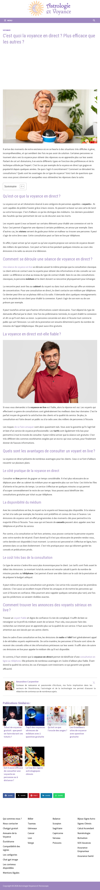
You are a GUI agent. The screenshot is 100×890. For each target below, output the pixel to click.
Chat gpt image (10, 859)
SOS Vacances (84, 842)
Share (9, 795)
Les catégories (10, 854)
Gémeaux (32, 828)
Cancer (31, 833)
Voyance (6, 30)
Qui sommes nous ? (12, 818)
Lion (30, 837)
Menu (8, 20)
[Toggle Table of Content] (21, 186)
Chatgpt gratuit (10, 828)
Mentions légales (11, 872)
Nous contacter (10, 823)
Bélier (30, 818)
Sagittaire (57, 828)
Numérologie (83, 833)
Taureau (32, 823)
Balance (56, 818)
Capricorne (58, 833)
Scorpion (57, 823)
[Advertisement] (50, 67)
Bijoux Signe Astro (86, 818)
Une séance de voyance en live (18, 266)
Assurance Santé (85, 855)
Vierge (31, 842)
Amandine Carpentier (27, 681)
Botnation (82, 837)
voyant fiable (20, 617)
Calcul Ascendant (85, 828)
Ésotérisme (8, 841)
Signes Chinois (84, 823)
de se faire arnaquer (24, 426)
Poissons (57, 842)
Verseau (56, 837)
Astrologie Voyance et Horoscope (33, 886)
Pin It (34, 795)
